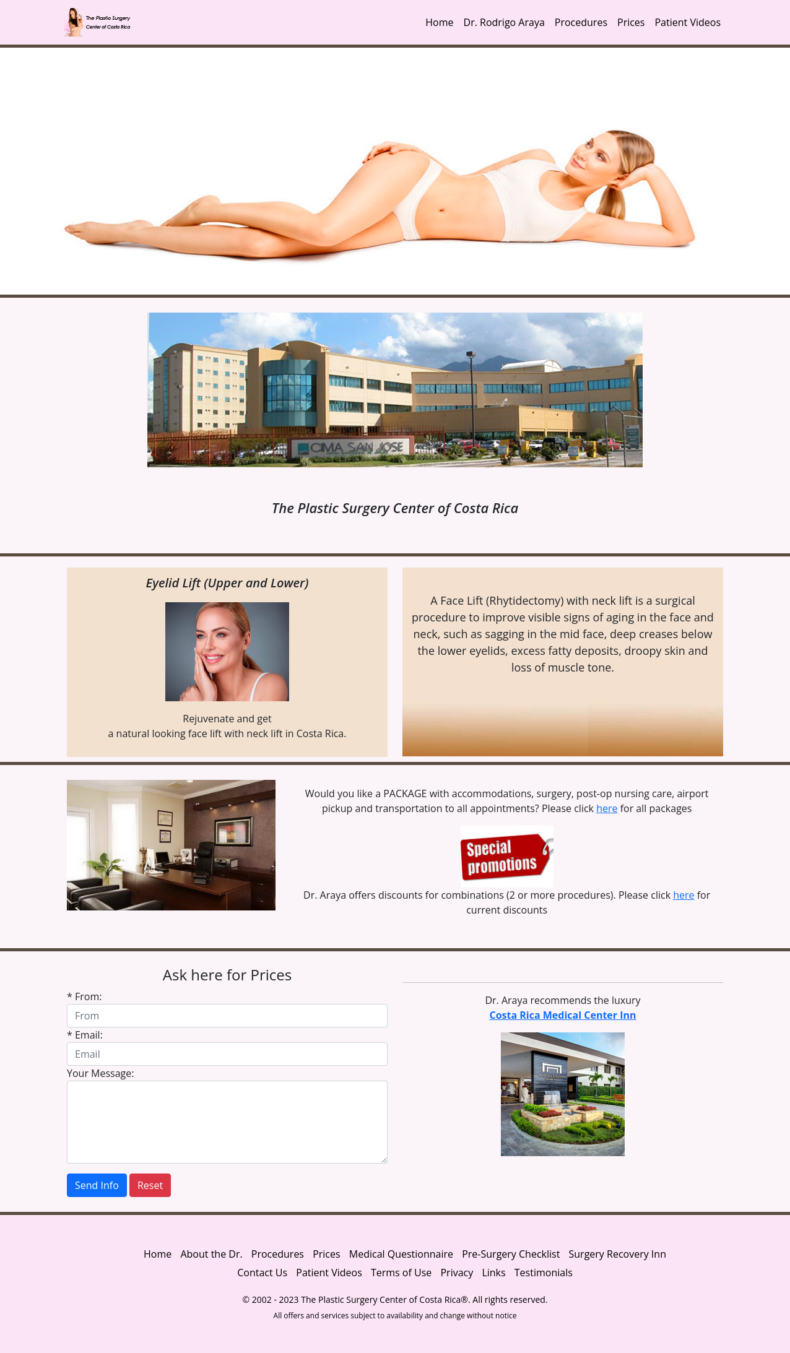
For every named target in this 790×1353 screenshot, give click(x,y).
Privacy (457, 1272)
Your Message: (100, 1073)
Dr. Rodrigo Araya (504, 22)
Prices (631, 22)
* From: (84, 996)
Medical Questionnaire (401, 1254)
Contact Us (262, 1272)
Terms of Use (401, 1272)
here (606, 808)
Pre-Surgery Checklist (511, 1254)
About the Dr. (211, 1254)
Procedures (581, 22)
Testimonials (543, 1272)
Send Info (97, 1185)
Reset (150, 1185)
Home (439, 22)
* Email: (85, 1035)
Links (493, 1272)
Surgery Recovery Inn (617, 1254)
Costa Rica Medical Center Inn (562, 1015)
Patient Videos (687, 22)
